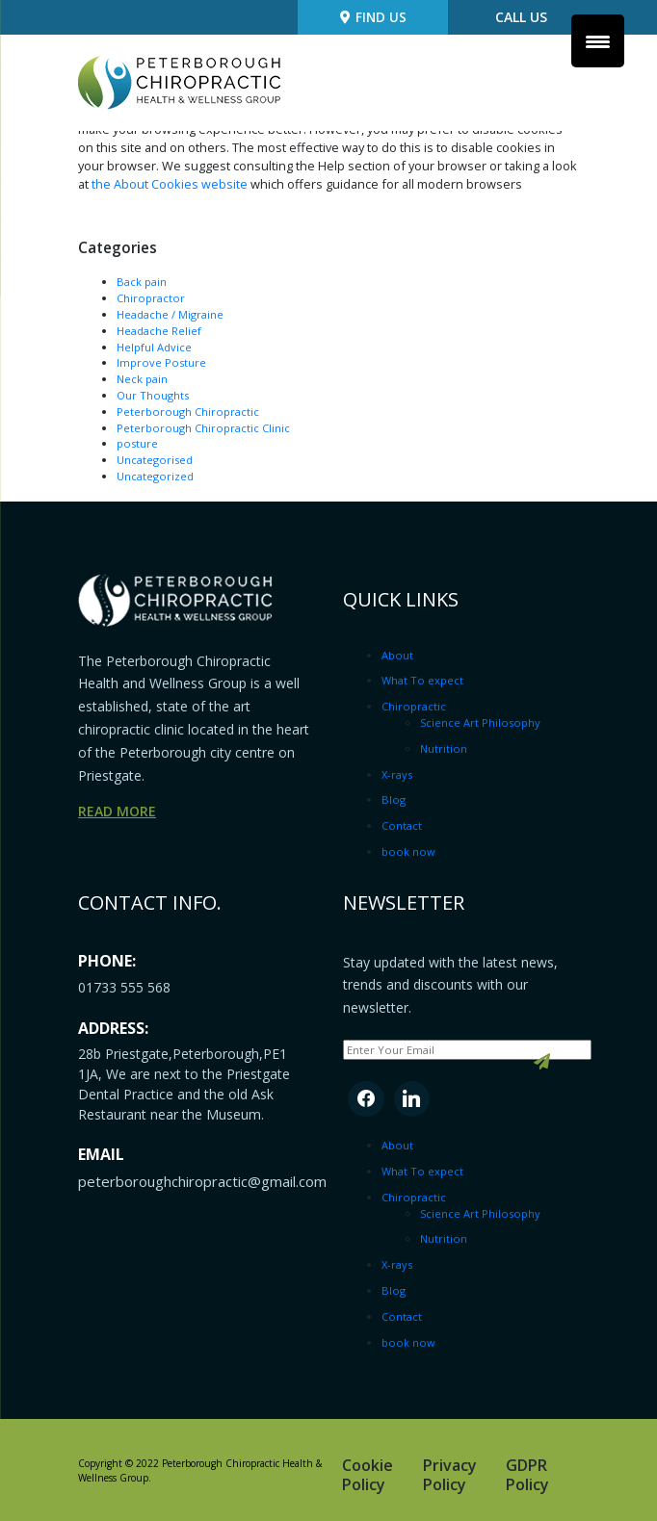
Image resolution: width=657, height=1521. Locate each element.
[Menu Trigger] (597, 40)
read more (117, 811)
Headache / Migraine (170, 313)
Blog (393, 799)
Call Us (521, 19)
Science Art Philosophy (480, 721)
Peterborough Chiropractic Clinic (203, 427)
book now (408, 850)
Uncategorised (155, 458)
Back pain (142, 281)
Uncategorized (155, 475)
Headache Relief (159, 329)
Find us (377, 19)
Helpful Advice (154, 346)
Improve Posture (161, 362)
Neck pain (142, 378)
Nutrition (443, 747)
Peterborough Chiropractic (188, 410)
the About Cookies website (170, 184)
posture (137, 443)
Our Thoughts (153, 394)
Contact (401, 824)
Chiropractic (413, 705)
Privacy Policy (450, 1474)
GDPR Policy (527, 1474)
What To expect (422, 680)
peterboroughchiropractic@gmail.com (202, 1181)
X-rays (396, 773)
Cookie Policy (367, 1474)
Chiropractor (151, 297)
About (397, 654)
